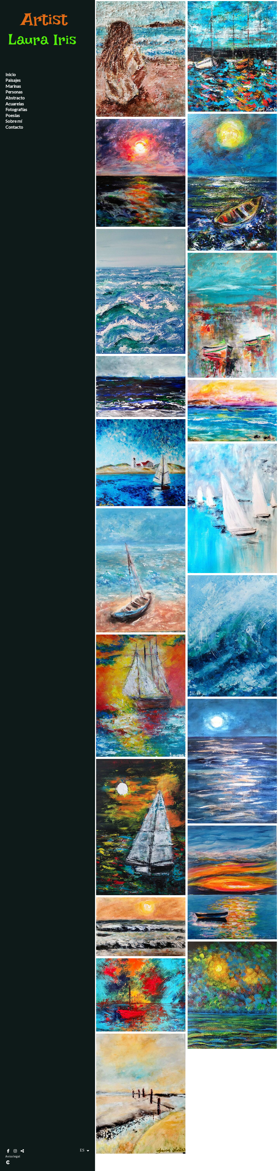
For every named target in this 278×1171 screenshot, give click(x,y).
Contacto (14, 127)
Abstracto (15, 97)
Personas (14, 91)
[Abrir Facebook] (8, 1151)
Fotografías (16, 109)
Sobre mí (13, 121)
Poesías (12, 115)
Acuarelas (14, 103)
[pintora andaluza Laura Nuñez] (44, 51)
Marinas (13, 86)
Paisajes (13, 80)
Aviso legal (12, 1156)
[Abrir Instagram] (15, 1151)
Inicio (10, 74)
